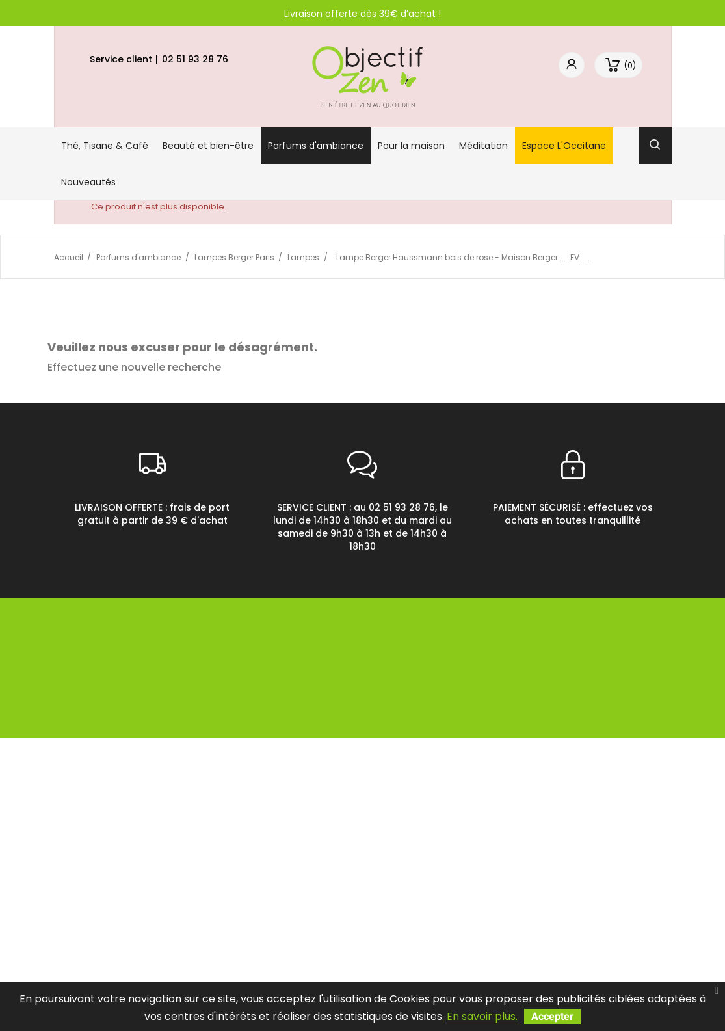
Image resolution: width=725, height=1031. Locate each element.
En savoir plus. (482, 1016)
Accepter (552, 1016)
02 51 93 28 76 (195, 59)
